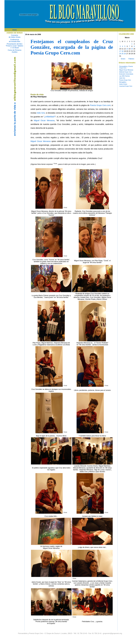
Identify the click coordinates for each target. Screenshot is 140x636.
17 (120, 51)
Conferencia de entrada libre (14, 40)
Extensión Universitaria (126, 74)
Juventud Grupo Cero (125, 86)
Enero (123, 59)
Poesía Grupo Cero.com (100, 105)
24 (120, 54)
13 (127, 49)
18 (122, 51)
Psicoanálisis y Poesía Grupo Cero (126, 67)
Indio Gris (41, 113)
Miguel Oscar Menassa (44, 120)
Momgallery (122, 82)
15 (132, 49)
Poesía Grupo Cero (125, 80)
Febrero (131, 59)
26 (125, 54)
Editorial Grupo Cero (125, 72)
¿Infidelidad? (49, 117)
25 (122, 54)
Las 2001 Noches (124, 76)
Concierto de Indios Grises (14, 36)
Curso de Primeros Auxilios (14, 51)
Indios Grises (123, 84)
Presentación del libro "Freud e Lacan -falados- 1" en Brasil (15, 46)
